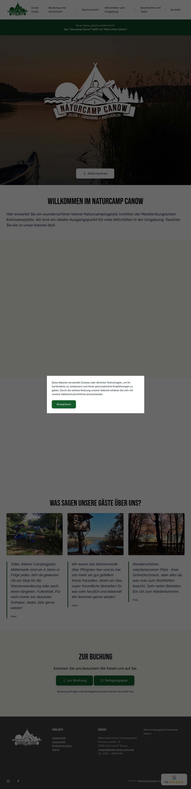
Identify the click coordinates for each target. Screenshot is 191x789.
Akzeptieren (64, 404)
